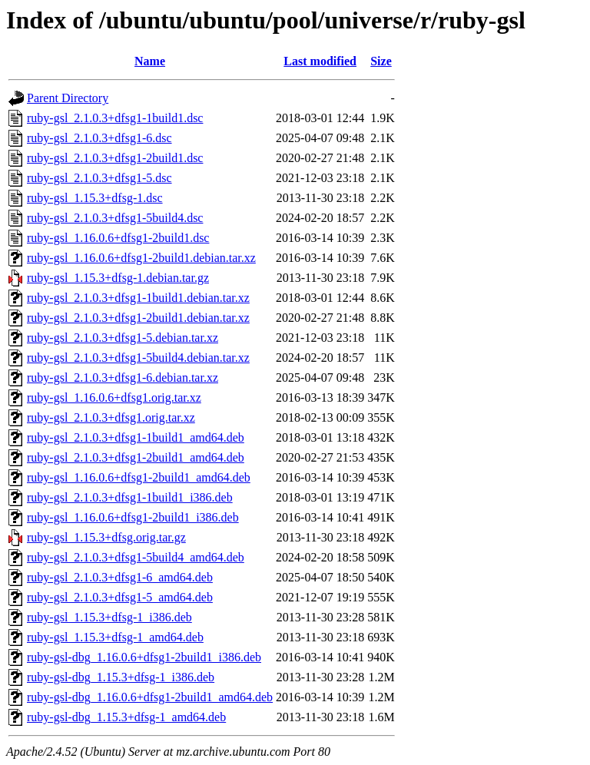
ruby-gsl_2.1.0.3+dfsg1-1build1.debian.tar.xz (138, 297)
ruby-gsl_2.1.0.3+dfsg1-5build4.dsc (115, 217)
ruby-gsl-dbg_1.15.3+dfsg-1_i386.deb (120, 677)
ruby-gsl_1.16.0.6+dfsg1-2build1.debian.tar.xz (141, 257)
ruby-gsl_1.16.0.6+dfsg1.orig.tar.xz (114, 397)
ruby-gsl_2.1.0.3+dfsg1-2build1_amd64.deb (135, 457)
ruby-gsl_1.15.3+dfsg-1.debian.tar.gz (118, 277)
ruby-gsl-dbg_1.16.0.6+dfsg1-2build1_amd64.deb (150, 697)
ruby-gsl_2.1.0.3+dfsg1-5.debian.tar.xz (122, 337)
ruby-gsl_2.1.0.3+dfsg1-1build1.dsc (115, 117)
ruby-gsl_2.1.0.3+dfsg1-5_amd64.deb (120, 597)
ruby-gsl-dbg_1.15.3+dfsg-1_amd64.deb (126, 717)
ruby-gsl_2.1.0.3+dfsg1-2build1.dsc (115, 157)
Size (381, 61)
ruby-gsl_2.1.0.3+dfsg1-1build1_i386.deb (130, 497)
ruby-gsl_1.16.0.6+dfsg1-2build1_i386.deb (133, 517)
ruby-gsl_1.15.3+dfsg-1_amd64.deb (115, 637)
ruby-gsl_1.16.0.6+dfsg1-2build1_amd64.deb (138, 477)
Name (149, 61)
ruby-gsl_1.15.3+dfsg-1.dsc (95, 197)
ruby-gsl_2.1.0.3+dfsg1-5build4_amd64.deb (135, 557)
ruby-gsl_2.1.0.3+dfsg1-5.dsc (99, 177)
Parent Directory (67, 97)
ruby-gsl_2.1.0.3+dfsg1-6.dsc (99, 137)
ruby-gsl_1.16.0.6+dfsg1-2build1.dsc (118, 237)
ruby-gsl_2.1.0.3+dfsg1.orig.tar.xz (111, 417)
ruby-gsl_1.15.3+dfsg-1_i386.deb (109, 617)
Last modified (319, 61)
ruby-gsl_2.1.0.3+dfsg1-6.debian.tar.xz (122, 377)
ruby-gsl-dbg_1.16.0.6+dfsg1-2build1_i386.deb (144, 657)
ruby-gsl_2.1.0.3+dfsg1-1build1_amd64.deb (135, 437)
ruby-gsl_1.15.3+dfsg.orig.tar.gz (106, 537)
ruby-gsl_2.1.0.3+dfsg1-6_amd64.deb (120, 577)
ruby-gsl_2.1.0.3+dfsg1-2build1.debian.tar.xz (138, 317)
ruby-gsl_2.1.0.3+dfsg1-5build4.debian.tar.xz (138, 357)
